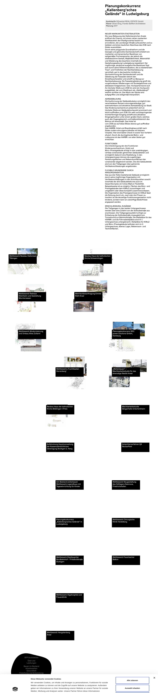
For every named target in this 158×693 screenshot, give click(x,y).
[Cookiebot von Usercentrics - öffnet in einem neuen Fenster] (15, 688)
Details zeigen (125, 688)
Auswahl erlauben (132, 670)
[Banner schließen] (154, 659)
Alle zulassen (132, 662)
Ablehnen (132, 678)
